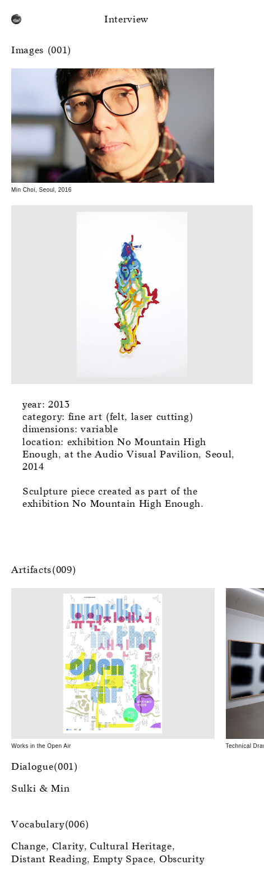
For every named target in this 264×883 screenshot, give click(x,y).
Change (28, 847)
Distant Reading (49, 859)
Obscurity (181, 859)
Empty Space (123, 859)
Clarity (68, 847)
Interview (126, 20)
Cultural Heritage (131, 847)
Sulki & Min (40, 789)
